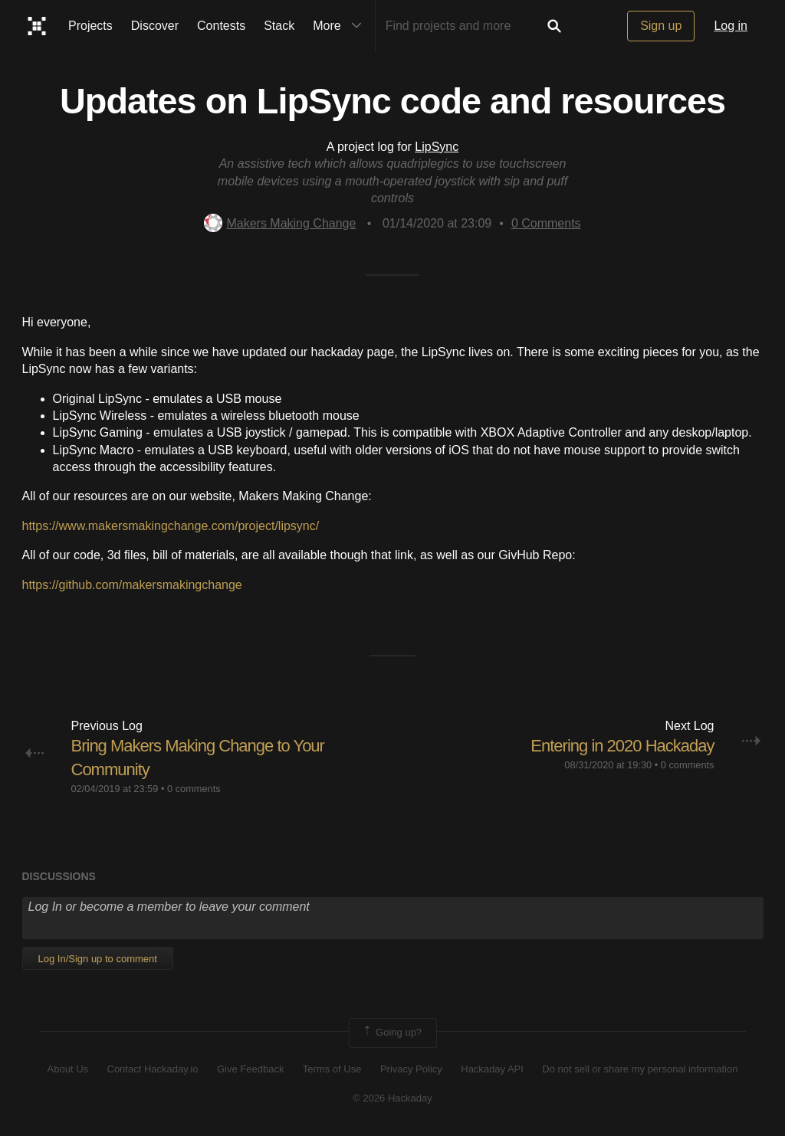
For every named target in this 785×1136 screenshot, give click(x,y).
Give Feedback (250, 1069)
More (340, 26)
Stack (279, 25)
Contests (221, 25)
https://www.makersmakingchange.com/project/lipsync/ (171, 525)
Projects (90, 25)
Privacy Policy (411, 1069)
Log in (730, 25)
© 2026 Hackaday (392, 1098)
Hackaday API (492, 1069)
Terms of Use (332, 1069)
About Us (68, 1069)
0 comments (194, 788)
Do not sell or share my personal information (639, 1069)
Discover (155, 25)
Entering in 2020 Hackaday (622, 745)
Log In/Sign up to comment (97, 958)
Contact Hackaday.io (153, 1069)
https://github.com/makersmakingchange (132, 584)
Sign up (661, 25)
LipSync (436, 146)
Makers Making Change (280, 223)
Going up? (391, 1032)
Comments (546, 223)
